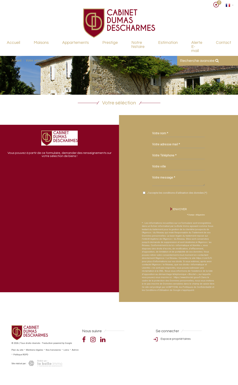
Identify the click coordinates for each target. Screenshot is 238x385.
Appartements (75, 43)
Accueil (13, 43)
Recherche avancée (199, 61)
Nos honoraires (53, 350)
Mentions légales (34, 350)
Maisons (41, 43)
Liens (66, 350)
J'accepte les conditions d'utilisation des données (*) (177, 192)
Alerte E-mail (196, 47)
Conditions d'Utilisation (157, 290)
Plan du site (17, 350)
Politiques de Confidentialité (197, 287)
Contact (223, 43)
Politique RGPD (20, 354)
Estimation (168, 43)
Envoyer (178, 209)
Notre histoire (138, 45)
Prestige (110, 43)
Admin (75, 350)
